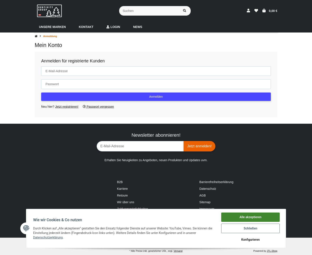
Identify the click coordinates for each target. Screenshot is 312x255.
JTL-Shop (272, 251)
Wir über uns (125, 202)
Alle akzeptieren (250, 217)
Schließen (250, 228)
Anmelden (156, 96)
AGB (202, 195)
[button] (248, 10)
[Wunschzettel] (256, 10)
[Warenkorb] (269, 10)
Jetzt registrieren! (66, 106)
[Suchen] (149, 11)
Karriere (122, 188)
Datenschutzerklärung (48, 237)
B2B (120, 182)
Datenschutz (207, 188)
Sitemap (204, 202)
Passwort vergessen (98, 106)
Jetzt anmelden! (199, 146)
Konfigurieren (250, 239)
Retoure (122, 195)
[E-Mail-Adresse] (140, 146)
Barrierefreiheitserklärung (216, 182)
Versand (178, 251)
